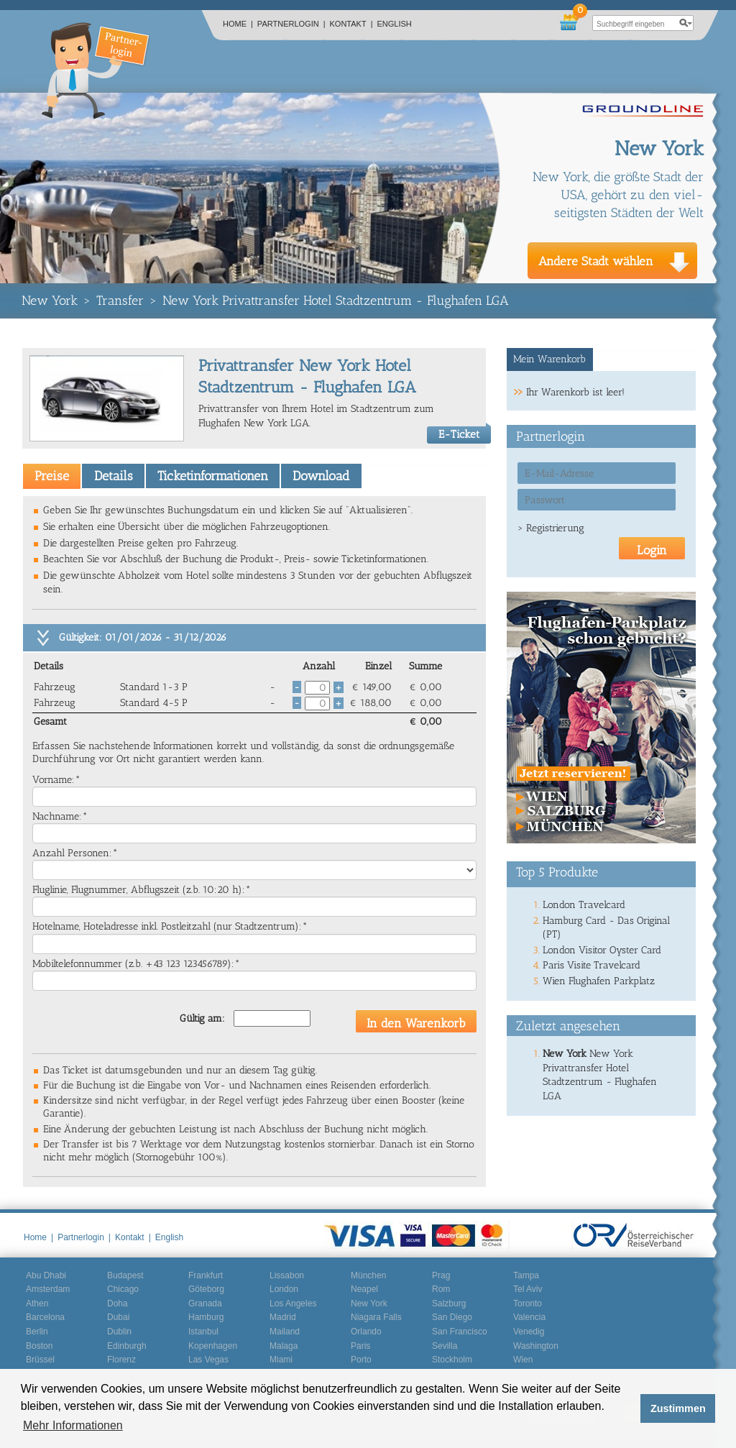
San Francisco (459, 1331)
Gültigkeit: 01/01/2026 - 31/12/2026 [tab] (142, 637)
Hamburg (206, 1317)
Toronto (527, 1303)
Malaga (284, 1346)
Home (238, 23)
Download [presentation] (321, 476)
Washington (535, 1346)
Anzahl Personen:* (75, 853)
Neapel (364, 1289)
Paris (360, 1346)
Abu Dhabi (46, 1275)
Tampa (526, 1275)
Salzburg (449, 1303)
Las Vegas (208, 1360)
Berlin (37, 1331)
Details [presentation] (113, 476)
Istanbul (203, 1331)
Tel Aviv (527, 1289)
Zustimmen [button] (678, 1408)
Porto (361, 1360)
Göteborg (206, 1289)
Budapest (125, 1275)
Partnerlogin (291, 23)
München (368, 1275)
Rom (441, 1289)
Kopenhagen (212, 1346)
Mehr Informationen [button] (73, 1425)
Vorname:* (56, 780)
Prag (441, 1275)
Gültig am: (202, 1018)
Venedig (528, 1331)
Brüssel (40, 1360)
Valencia (529, 1317)
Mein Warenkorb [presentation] (549, 359)
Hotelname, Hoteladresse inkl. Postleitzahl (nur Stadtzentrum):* (170, 926)
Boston (39, 1346)
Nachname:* (60, 816)
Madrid (283, 1317)
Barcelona (45, 1317)
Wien (523, 1360)
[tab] (51, 476)
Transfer (120, 300)
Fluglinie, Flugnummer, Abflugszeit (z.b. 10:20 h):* (141, 890)
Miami (281, 1360)
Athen (37, 1303)
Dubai (118, 1317)
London (284, 1289)
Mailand (285, 1331)
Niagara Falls (376, 1317)
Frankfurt (205, 1275)
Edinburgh (127, 1346)
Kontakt (351, 23)
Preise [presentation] (51, 476)
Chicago (123, 1289)
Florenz (121, 1360)
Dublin (119, 1331)
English (394, 23)
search (686, 23)
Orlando (366, 1331)
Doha (117, 1303)
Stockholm (452, 1360)
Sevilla (444, 1346)
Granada (205, 1303)
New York (50, 300)
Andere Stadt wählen (595, 261)
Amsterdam (48, 1289)
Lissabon (287, 1275)
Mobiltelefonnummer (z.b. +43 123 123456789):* (136, 964)
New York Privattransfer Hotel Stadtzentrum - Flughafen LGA (335, 300)
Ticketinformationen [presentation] (212, 476)
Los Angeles (293, 1303)
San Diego (452, 1317)
